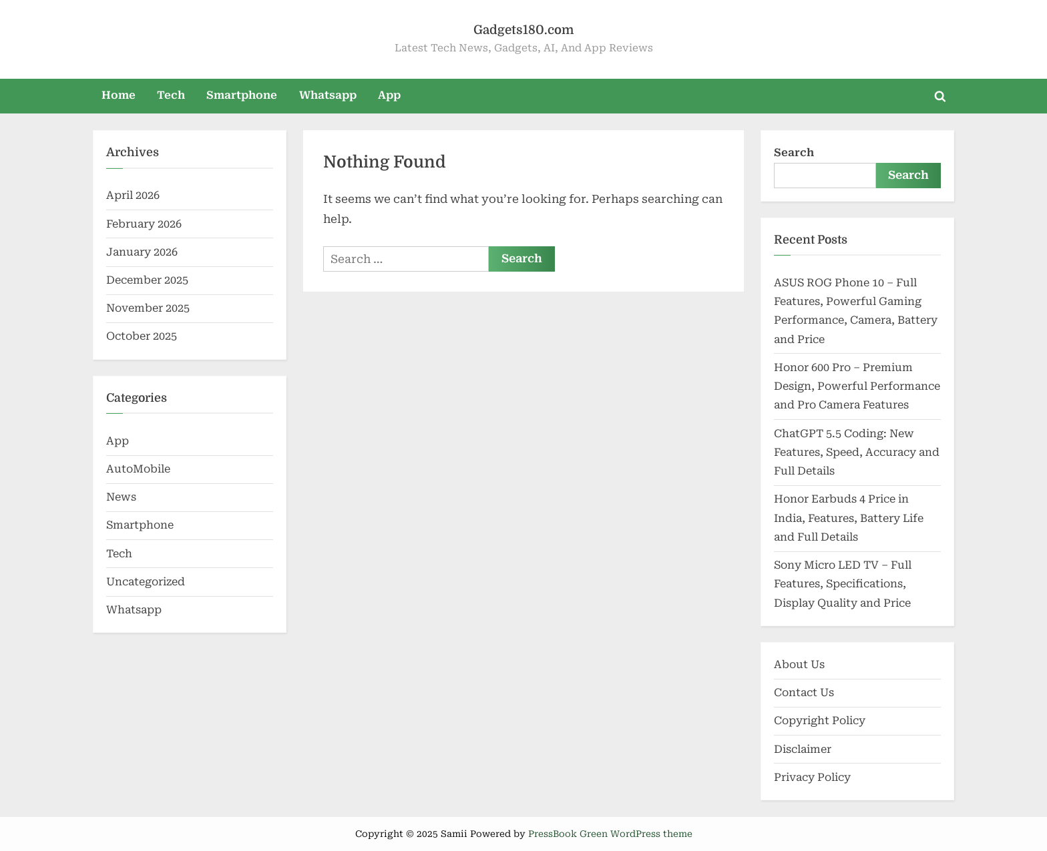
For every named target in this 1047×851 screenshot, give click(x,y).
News (121, 497)
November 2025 (148, 308)
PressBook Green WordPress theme (610, 833)
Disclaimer (802, 749)
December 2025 (147, 280)
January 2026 (142, 252)
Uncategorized (145, 581)
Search (794, 152)
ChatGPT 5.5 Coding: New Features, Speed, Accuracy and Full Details (856, 452)
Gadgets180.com (523, 30)
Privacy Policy (812, 777)
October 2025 (141, 336)
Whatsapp (328, 95)
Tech (171, 95)
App (389, 95)
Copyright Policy (819, 720)
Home (118, 95)
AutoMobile (138, 469)
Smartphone (241, 95)
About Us (799, 664)
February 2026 (144, 224)
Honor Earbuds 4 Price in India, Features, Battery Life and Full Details (848, 518)
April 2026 (133, 195)
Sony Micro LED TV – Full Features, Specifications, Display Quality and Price (842, 584)
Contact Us (804, 692)
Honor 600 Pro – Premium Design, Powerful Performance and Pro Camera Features (857, 386)
